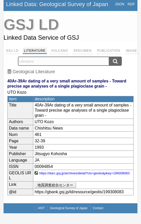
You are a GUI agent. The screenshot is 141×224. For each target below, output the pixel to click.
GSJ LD (12, 50)
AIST (41, 208)
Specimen (82, 50)
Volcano (59, 50)
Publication (108, 50)
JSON (119, 4)
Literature (35, 50)
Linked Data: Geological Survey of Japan (57, 4)
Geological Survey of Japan (69, 208)
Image (131, 50)
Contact (98, 208)
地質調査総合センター (55, 185)
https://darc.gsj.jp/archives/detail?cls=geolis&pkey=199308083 (84, 173)
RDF (131, 4)
